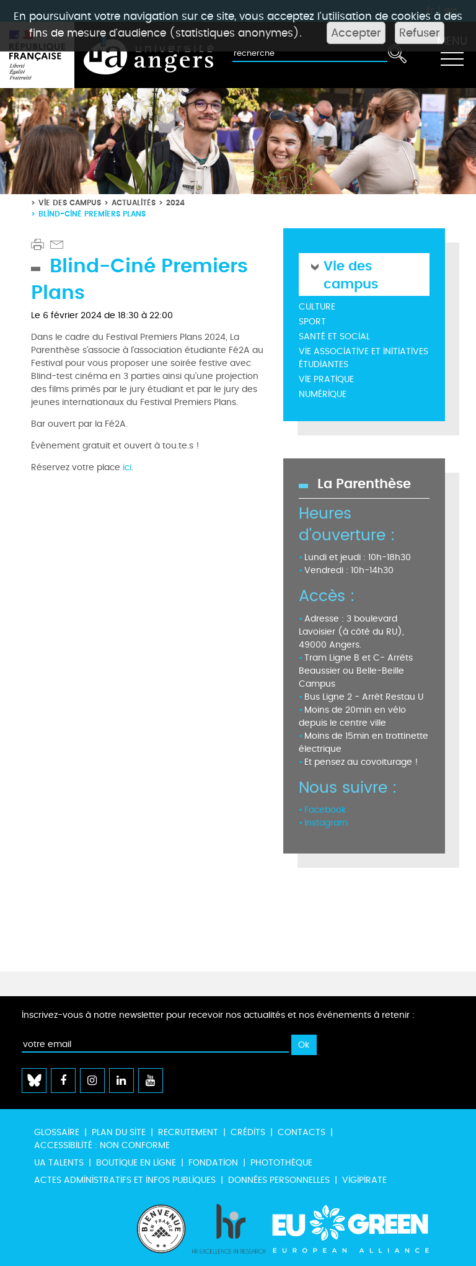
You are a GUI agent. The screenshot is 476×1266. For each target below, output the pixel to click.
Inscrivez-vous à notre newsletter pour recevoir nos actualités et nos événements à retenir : (218, 1015)
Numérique (322, 394)
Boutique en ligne (136, 1162)
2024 (175, 202)
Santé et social (334, 336)
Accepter (356, 33)
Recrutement (188, 1132)
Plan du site (119, 1132)
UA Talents (59, 1162)
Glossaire (56, 1132)
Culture (317, 306)
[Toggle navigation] (452, 55)
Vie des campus (69, 202)
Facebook (325, 809)
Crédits (248, 1132)
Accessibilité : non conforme (102, 1145)
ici (125, 467)
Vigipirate (364, 1180)
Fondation (213, 1162)
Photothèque (281, 1162)
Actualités (134, 202)
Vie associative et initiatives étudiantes (363, 358)
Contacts (301, 1132)
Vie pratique (326, 379)
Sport (312, 321)
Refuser (419, 33)
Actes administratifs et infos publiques (125, 1180)
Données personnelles (279, 1180)
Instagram (326, 822)
